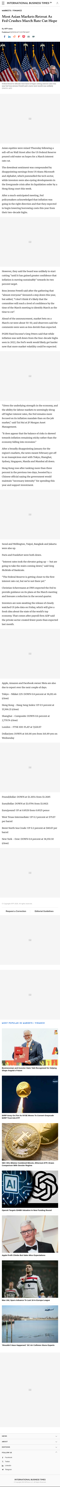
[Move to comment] (33, 36)
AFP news (8, 29)
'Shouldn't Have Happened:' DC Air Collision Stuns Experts (28, 1345)
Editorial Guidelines (44, 911)
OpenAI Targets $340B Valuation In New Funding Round (27, 1210)
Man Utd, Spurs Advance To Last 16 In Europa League (26, 1300)
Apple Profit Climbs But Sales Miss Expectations (23, 1255)
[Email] (28, 36)
